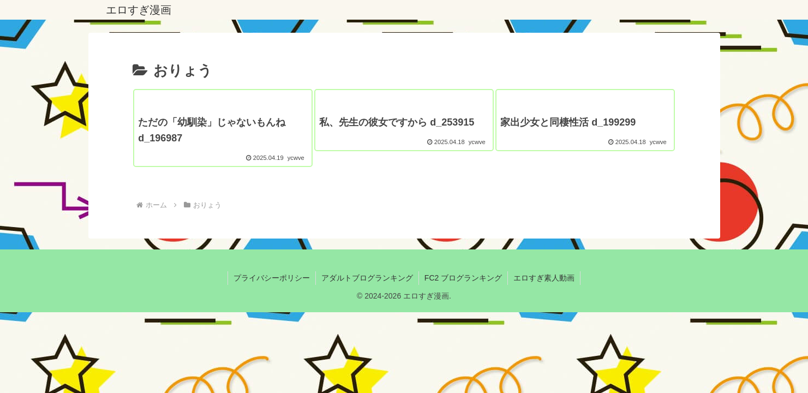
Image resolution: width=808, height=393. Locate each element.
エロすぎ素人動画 (543, 277)
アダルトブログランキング (367, 277)
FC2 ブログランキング (463, 277)
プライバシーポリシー (272, 277)
